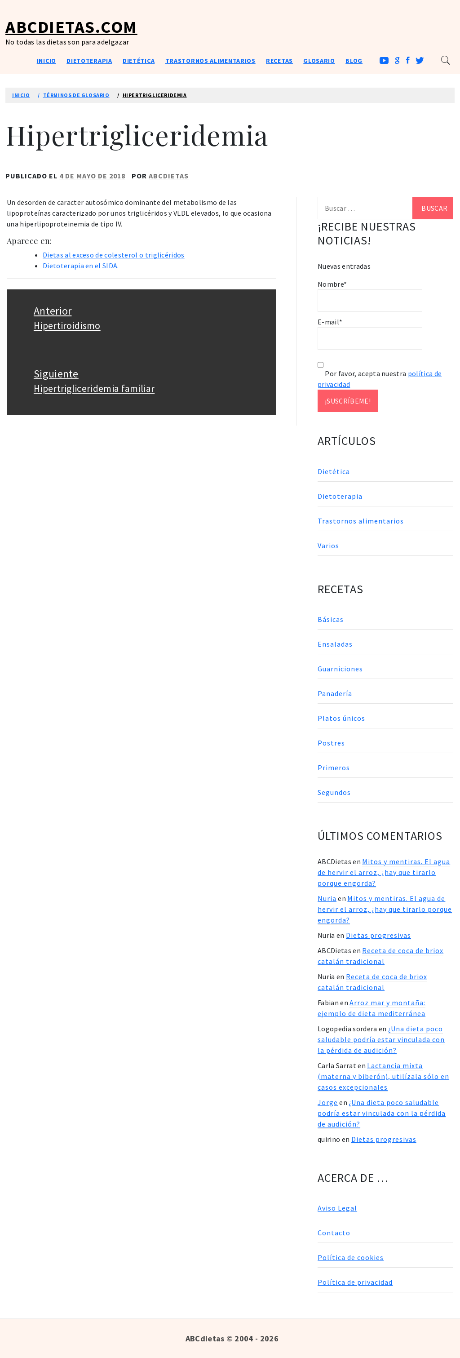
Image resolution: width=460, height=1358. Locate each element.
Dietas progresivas (378, 935)
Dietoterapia (89, 61)
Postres (331, 742)
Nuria (327, 898)
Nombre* (370, 296)
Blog (354, 61)
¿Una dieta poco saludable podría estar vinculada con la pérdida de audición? (381, 1039)
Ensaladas (335, 643)
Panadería (335, 693)
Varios (328, 545)
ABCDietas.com (71, 26)
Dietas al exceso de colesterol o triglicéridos (114, 254)
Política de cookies (351, 1257)
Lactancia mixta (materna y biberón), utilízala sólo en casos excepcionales (383, 1076)
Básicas (331, 619)
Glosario (319, 61)
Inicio (46, 61)
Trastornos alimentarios (210, 61)
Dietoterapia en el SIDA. (81, 265)
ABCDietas (169, 175)
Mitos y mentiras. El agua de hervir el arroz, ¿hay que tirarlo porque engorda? (384, 872)
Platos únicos (341, 718)
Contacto (334, 1232)
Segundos (334, 792)
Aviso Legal (337, 1207)
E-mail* (370, 333)
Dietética (139, 61)
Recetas (279, 61)
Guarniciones (340, 668)
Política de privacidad (355, 1282)
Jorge (328, 1102)
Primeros (334, 767)
